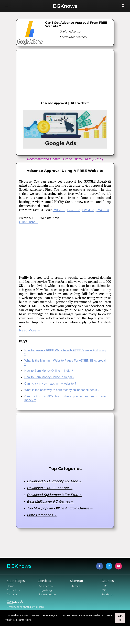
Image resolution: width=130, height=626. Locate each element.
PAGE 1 (59, 210)
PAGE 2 (73, 210)
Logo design (45, 590)
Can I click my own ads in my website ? (50, 383)
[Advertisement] (65, 74)
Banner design (47, 594)
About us (12, 594)
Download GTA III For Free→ (49, 488)
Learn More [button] (24, 619)
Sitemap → (76, 586)
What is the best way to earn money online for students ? (61, 390)
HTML (105, 586)
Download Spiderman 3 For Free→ (54, 495)
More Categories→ (42, 515)
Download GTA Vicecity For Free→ (54, 481)
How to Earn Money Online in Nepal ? (49, 377)
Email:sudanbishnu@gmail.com (25, 606)
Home (10, 586)
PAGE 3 (88, 210)
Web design (45, 586)
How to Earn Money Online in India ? (48, 370)
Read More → (30, 330)
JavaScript (108, 594)
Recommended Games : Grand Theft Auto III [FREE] (65, 159)
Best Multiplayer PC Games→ (50, 501)
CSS (104, 590)
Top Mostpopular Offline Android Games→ (60, 508)
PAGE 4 (102, 210)
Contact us (13, 590)
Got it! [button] (120, 617)
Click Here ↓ (28, 222)
